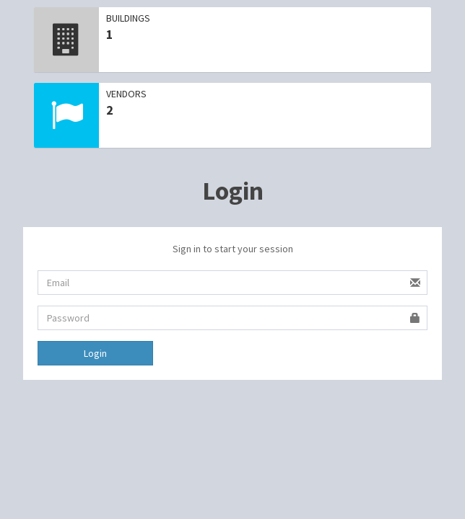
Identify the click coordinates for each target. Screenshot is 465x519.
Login (95, 353)
